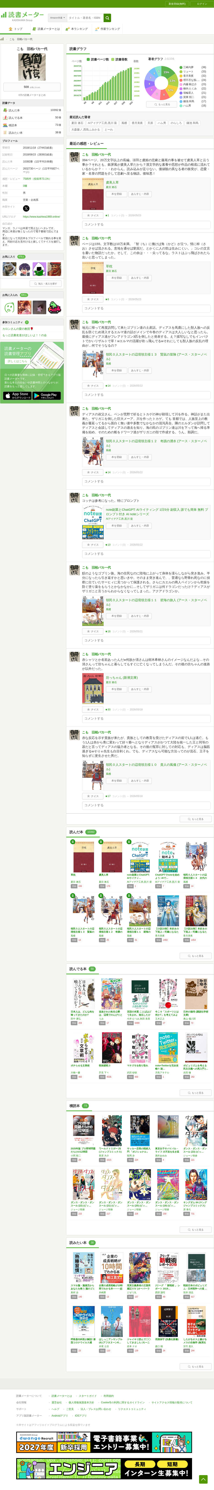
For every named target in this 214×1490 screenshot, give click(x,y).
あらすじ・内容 (140, 193)
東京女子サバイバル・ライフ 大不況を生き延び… (167, 1151)
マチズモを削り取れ (137, 1065)
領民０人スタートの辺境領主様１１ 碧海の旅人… (138, 931)
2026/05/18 (136, 709)
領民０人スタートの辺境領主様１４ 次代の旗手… (195, 877)
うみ (101, 1018)
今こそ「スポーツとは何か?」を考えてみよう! (167, 1014)
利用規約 (109, 1396)
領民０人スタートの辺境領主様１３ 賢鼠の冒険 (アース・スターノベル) (156, 357)
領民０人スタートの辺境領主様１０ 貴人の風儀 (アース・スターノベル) (156, 767)
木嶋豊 (102, 1292)
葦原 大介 (104, 1155)
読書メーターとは (62, 1396)
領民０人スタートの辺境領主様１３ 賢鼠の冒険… (82, 931)
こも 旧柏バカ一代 (96, 154)
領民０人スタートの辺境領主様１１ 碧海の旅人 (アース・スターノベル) (156, 602)
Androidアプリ (60, 1415)
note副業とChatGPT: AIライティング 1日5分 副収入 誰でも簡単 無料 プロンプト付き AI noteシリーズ (157, 512)
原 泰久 (187, 1209)
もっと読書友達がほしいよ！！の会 (24, 335)
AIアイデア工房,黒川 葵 (102, 123)
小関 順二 (76, 1155)
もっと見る (162, 104)
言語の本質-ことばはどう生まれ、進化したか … (139, 1014)
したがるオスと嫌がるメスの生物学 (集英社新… (195, 1342)
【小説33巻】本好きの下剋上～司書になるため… (167, 931)
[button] (107, 18)
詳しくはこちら (17, 361)
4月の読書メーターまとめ (31, 95)
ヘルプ (55, 1409)
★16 (107, 631)
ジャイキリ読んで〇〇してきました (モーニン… (138, 1342)
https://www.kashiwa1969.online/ (41, 216)
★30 (107, 709)
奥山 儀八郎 (189, 1018)
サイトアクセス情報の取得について (172, 1402)
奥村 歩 (74, 1292)
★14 (107, 385)
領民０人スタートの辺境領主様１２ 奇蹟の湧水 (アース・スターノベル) (156, 443)
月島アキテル (162, 1072)
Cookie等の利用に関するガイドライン (123, 1402)
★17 (107, 796)
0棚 (25, 185)
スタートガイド (88, 1396)
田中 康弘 (76, 1018)
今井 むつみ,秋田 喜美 (138, 1018)
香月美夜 (137, 123)
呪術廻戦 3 (104, 1065)
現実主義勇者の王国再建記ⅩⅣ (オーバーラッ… (138, 1288)
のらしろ (176, 123)
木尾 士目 (104, 1346)
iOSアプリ (81, 1415)
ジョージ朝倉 (190, 1155)
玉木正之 (160, 1018)
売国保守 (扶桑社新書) (166, 1339)
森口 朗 (159, 1346)
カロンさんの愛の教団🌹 (17, 328)
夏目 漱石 (77, 123)
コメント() (117, 215)
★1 (107, 215)
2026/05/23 (134, 215)
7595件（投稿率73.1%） (37, 178)
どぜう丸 (131, 1292)
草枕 (109, 266)
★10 (107, 544)
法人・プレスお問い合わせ (96, 1409)
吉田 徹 (187, 1072)
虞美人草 (112, 182)
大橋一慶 (75, 1072)
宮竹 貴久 (188, 1346)
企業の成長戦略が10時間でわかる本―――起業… (111, 1288)
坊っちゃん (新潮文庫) (122, 677)
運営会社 (57, 1402)
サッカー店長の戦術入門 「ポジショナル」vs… (138, 1151)
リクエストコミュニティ (132, 1409)
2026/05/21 (136, 631)
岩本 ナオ (132, 1346)
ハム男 (162, 123)
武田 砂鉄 (132, 1072)
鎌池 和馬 (192, 123)
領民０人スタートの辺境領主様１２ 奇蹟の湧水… (110, 931)
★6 (107, 299)
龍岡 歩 (131, 1155)
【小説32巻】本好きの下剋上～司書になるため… (195, 931)
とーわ (109, 129)
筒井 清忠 (188, 1292)
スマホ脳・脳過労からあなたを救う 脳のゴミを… (83, 1288)
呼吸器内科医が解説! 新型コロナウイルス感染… (83, 1342)
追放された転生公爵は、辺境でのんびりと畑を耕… (110, 1014)
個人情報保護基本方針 (81, 1402)
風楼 (124, 123)
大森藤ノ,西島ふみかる (85, 129)
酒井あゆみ (161, 1155)
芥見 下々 (104, 1072)
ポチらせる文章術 (80, 1065)
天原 (150, 123)
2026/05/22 (136, 385)
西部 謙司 (160, 1292)
